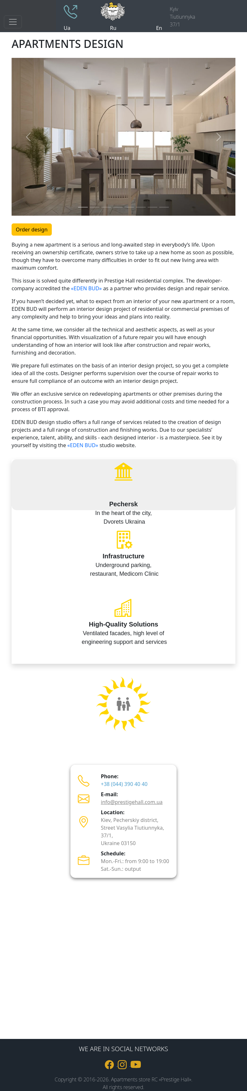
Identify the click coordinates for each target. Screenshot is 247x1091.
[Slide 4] (118, 207)
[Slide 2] (94, 207)
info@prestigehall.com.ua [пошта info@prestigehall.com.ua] (132, 802)
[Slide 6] (141, 207)
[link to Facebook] (111, 1064)
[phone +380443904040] (70, 11)
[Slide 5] (129, 207)
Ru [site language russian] (113, 28)
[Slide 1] (83, 207)
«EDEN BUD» (86, 288)
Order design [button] (32, 229)
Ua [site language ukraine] (67, 28)
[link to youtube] (136, 1064)
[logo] (130, 11)
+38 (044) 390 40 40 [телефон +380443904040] (124, 784)
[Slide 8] (164, 207)
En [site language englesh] (159, 28)
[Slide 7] (152, 207)
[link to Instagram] (124, 1064)
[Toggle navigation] (13, 21)
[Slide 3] (106, 207)
